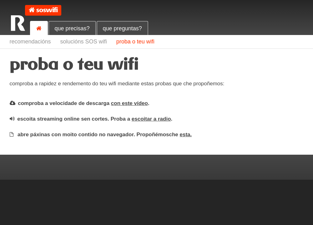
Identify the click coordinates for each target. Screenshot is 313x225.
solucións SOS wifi (83, 41)
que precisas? (72, 28)
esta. (186, 135)
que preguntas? (122, 28)
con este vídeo (129, 103)
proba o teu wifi (135, 41)
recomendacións (30, 41)
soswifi (47, 10)
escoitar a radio (151, 119)
